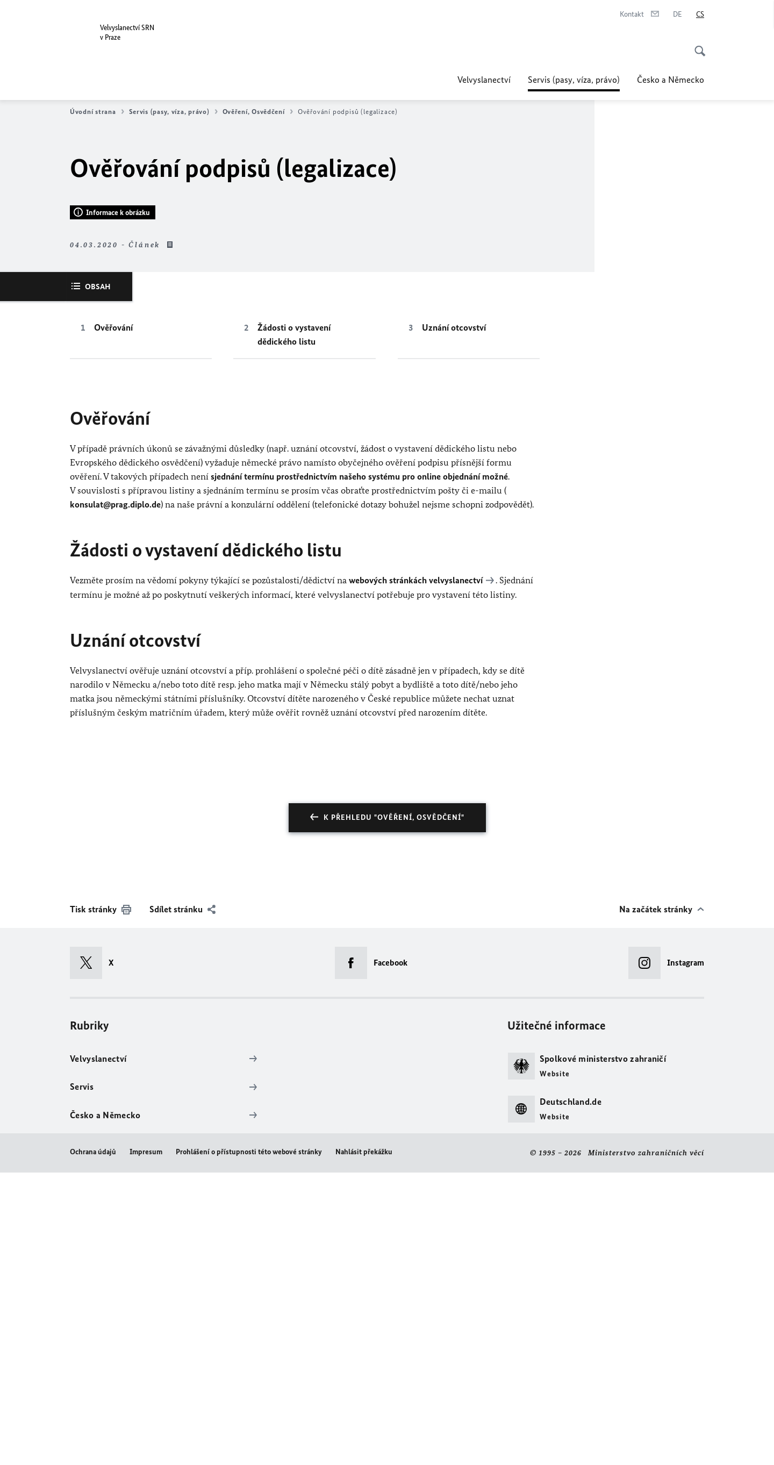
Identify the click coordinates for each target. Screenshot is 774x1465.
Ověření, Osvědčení (258, 112)
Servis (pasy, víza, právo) (574, 79)
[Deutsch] (677, 14)
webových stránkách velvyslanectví (416, 873)
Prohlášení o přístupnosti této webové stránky (249, 1444)
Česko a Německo (670, 79)
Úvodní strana (97, 112)
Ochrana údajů (93, 1444)
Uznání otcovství (454, 621)
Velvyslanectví (484, 79)
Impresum (146, 1444)
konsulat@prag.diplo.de (115, 797)
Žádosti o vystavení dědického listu (294, 628)
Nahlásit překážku (363, 1444)
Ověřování (113, 621)
